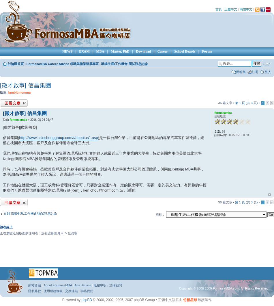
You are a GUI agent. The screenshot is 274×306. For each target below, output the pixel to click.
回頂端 (269, 194)
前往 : (160, 214)
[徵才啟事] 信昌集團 (25, 85)
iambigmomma (19, 92)
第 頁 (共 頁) (246, 103)
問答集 (241, 72)
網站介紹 (34, 285)
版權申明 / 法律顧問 (108, 285)
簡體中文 (246, 9)
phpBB (86, 300)
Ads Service (82, 285)
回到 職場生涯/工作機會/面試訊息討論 (30, 213)
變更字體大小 (267, 64)
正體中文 (230, 9)
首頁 (218, 9)
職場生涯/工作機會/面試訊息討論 (124, 64)
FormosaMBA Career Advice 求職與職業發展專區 (63, 64)
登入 (268, 72)
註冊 (255, 72)
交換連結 (71, 291)
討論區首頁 (16, 64)
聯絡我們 (86, 291)
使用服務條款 (53, 291)
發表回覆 (14, 103)
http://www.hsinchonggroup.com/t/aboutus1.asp (58, 138)
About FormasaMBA (58, 285)
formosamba (18, 119)
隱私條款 (34, 291)
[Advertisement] (137, 253)
